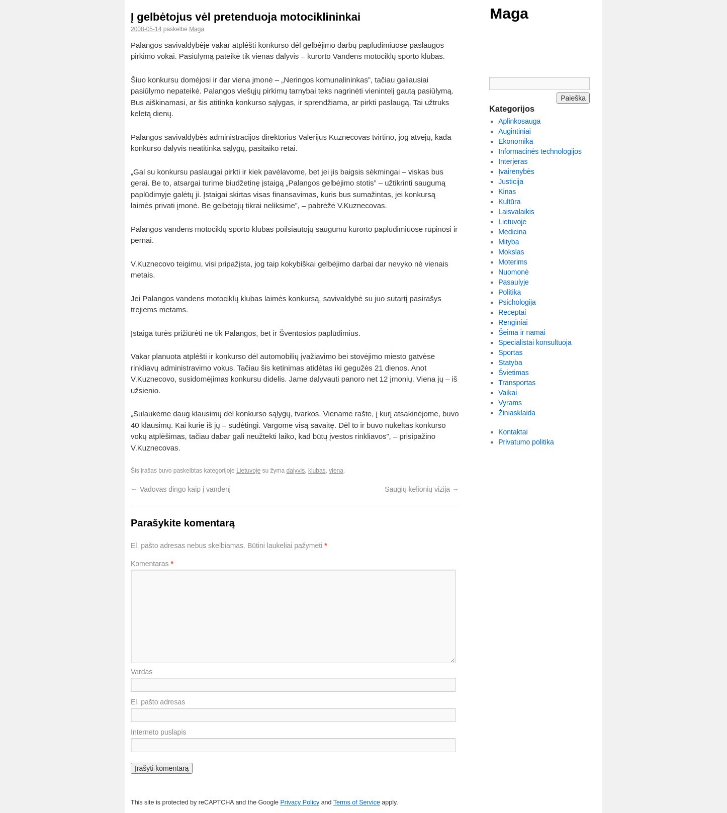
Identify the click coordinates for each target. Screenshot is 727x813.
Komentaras (152, 564)
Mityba (508, 242)
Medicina (512, 232)
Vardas (141, 672)
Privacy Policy (299, 802)
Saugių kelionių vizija (422, 489)
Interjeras (512, 161)
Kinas (507, 192)
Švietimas (513, 373)
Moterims (512, 262)
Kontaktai (512, 432)
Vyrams (510, 403)
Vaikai (507, 393)
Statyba (510, 362)
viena (336, 470)
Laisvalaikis (516, 212)
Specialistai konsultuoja (535, 342)
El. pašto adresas (158, 702)
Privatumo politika (526, 442)
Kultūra (509, 202)
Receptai (512, 312)
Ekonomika (515, 141)
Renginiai (512, 322)
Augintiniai (514, 131)
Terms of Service (356, 802)
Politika (509, 292)
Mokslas (511, 252)
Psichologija (517, 302)
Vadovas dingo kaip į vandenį (181, 489)
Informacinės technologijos (540, 151)
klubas (317, 470)
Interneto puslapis (159, 732)
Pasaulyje (513, 282)
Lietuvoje (248, 470)
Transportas (516, 383)
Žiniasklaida (516, 413)
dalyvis (296, 470)
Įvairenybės (516, 171)
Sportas (510, 352)
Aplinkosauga (519, 121)
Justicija (510, 181)
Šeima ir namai (521, 332)
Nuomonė (513, 272)
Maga (509, 13)
